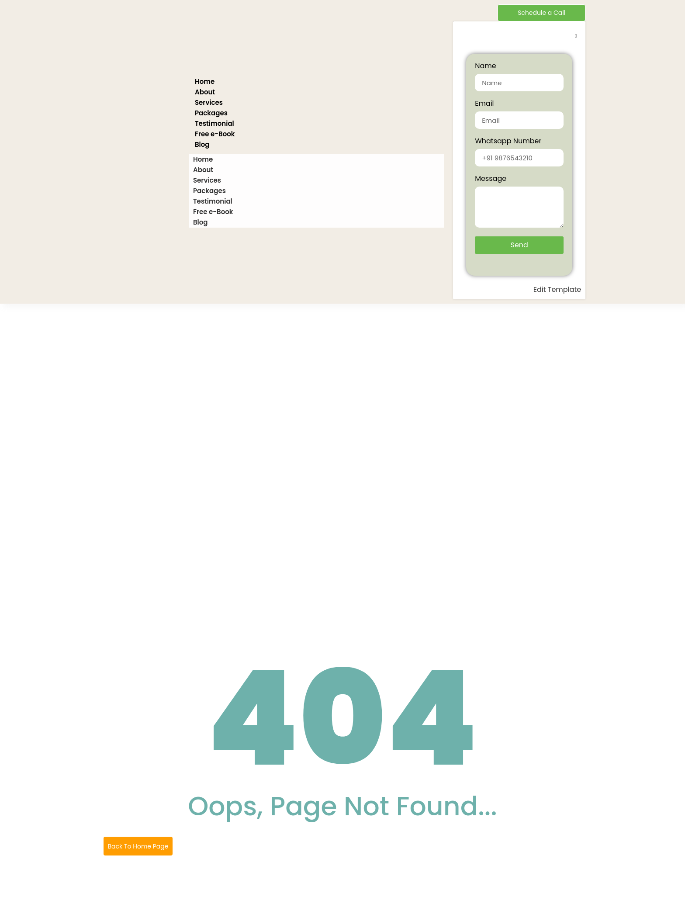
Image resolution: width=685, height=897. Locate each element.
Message (490, 179)
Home (204, 81)
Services (209, 102)
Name (485, 66)
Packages (211, 113)
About (205, 92)
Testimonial (214, 123)
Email (484, 104)
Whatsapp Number (508, 142)
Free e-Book (215, 134)
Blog (202, 144)
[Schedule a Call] (541, 12)
